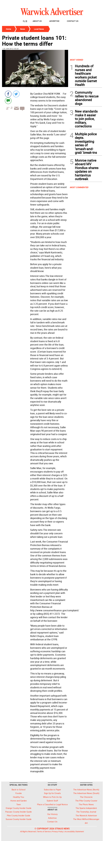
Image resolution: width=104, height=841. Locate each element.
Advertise (54, 21)
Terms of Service (44, 831)
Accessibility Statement (74, 831)
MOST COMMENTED (79, 187)
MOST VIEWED (76, 59)
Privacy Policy (57, 831)
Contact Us (72, 21)
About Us (37, 21)
